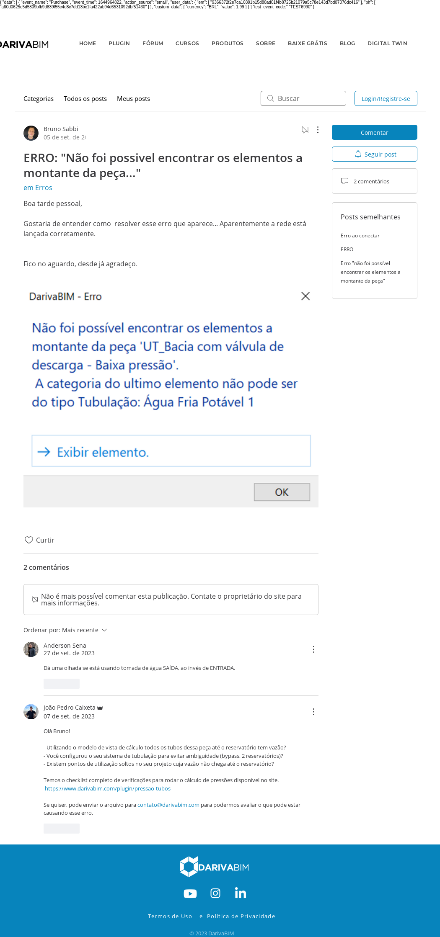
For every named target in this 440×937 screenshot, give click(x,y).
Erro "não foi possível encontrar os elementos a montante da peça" (371, 272)
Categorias (38, 98)
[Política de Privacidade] (247, 916)
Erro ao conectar (360, 235)
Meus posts (133, 98)
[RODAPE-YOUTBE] (190, 892)
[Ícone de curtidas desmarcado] (28, 540)
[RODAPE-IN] (240, 892)
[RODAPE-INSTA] (215, 892)
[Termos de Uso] (172, 916)
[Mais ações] (313, 130)
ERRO (347, 249)
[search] (303, 98)
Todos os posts (85, 98)
